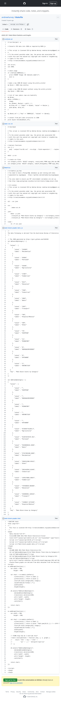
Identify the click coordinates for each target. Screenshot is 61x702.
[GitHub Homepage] (24, 696)
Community (31, 692)
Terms (7, 692)
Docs (37, 692)
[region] (30, 81)
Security (18, 692)
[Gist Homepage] (24, 3)
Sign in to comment (16, 683)
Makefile (19, 17)
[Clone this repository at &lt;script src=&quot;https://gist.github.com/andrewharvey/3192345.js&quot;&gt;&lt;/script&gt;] (17, 24)
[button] (28, 24)
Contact (42, 692)
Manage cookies (50, 692)
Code (5, 29)
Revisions (16, 29)
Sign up (53, 3)
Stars (29, 29)
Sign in (45, 3)
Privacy (13, 692)
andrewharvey (8, 17)
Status (24, 692)
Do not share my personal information (30, 693)
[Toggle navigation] (5, 3)
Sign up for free (10, 680)
